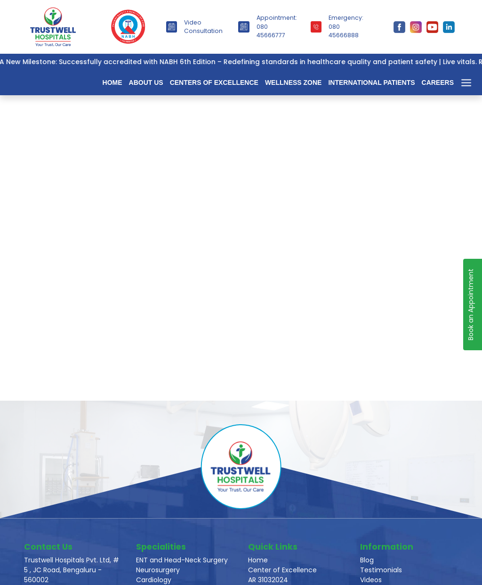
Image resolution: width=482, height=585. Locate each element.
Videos (371, 580)
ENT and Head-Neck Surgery (182, 560)
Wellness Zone (293, 82)
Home (112, 82)
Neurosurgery (158, 570)
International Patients (371, 82)
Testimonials (381, 570)
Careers (438, 82)
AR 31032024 (268, 580)
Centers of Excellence (214, 82)
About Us (146, 82)
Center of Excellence (282, 570)
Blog (367, 560)
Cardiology (153, 580)
